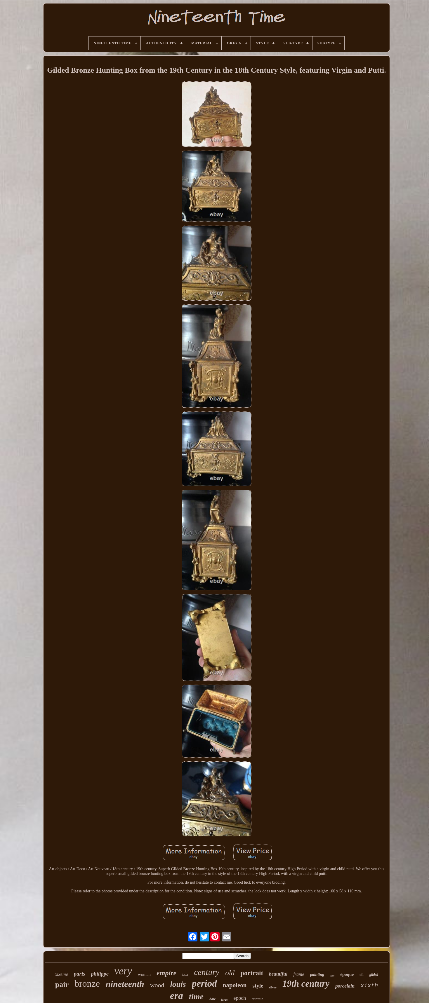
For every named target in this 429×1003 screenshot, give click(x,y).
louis (178, 984)
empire (166, 973)
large (224, 999)
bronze (87, 983)
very (123, 971)
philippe (100, 974)
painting (317, 974)
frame (298, 974)
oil (361, 974)
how (212, 999)
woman (144, 974)
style (258, 986)
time (196, 996)
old (230, 973)
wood (157, 985)
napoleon (235, 985)
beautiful (278, 974)
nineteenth (125, 984)
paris (79, 974)
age (332, 975)
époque (347, 974)
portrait (251, 973)
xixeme (61, 974)
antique (257, 999)
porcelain (345, 986)
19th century (305, 983)
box (185, 974)
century (206, 972)
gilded (373, 975)
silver (273, 987)
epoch (239, 998)
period (204, 983)
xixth (369, 985)
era (176, 995)
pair (62, 984)
